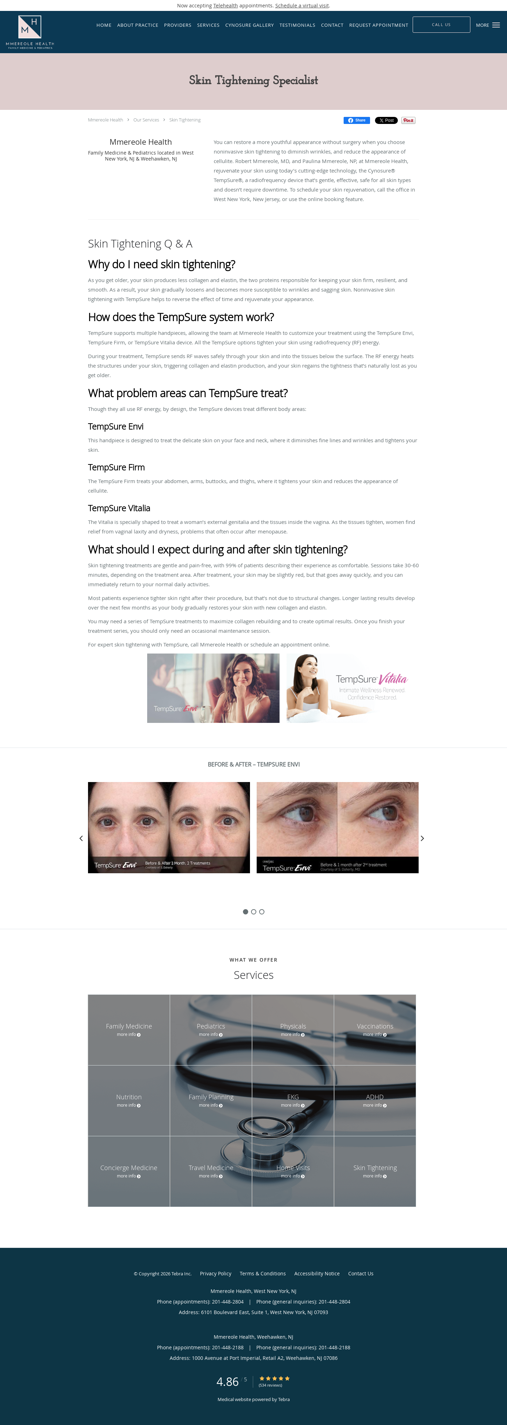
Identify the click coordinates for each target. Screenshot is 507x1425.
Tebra (284, 1399)
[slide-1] (254, 912)
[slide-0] (246, 912)
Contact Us (361, 1273)
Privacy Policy (215, 1273)
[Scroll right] (422, 838)
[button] (496, 25)
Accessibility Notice (317, 1273)
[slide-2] (262, 912)
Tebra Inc (180, 1273)
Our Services (146, 120)
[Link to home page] (43, 32)
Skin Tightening (185, 120)
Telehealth (225, 5)
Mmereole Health (105, 120)
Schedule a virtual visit (302, 5)
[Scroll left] (81, 838)
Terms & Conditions (263, 1273)
